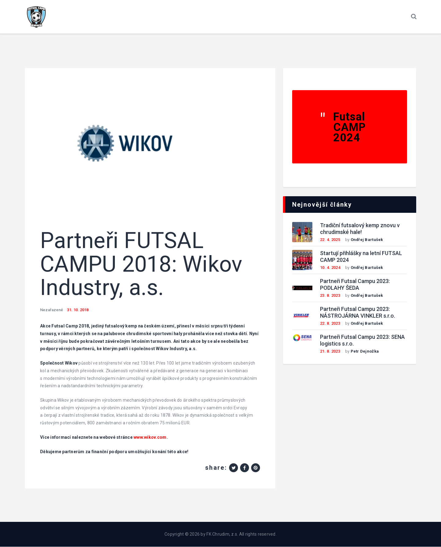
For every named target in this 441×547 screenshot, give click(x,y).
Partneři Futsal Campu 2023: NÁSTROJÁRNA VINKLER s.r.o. (357, 312)
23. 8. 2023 (330, 295)
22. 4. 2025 (330, 240)
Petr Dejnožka (365, 351)
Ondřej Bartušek (367, 240)
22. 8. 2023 (330, 323)
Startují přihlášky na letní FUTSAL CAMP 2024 (361, 257)
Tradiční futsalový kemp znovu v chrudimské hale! (360, 229)
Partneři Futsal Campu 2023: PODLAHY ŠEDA (355, 285)
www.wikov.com (150, 437)
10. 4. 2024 (330, 268)
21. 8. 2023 (330, 351)
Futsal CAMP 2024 (349, 127)
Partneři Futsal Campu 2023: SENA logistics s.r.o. (362, 340)
